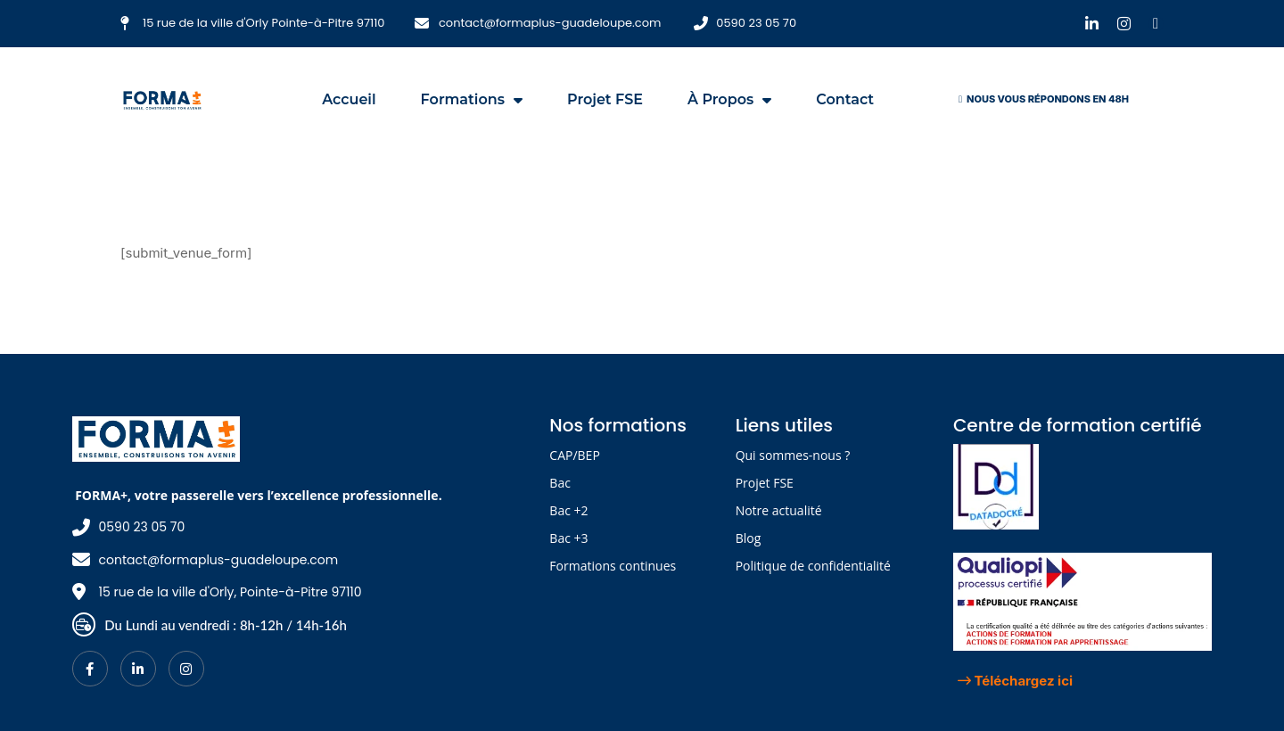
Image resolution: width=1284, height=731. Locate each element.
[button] (1043, 99)
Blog (748, 538)
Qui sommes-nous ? (793, 455)
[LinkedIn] (138, 668)
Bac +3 (568, 538)
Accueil (348, 99)
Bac (560, 482)
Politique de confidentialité (813, 565)
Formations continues (612, 565)
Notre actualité (779, 510)
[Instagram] (186, 668)
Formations (472, 100)
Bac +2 (568, 510)
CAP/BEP (574, 455)
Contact (845, 99)
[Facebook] (90, 668)
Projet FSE (605, 99)
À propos (729, 100)
